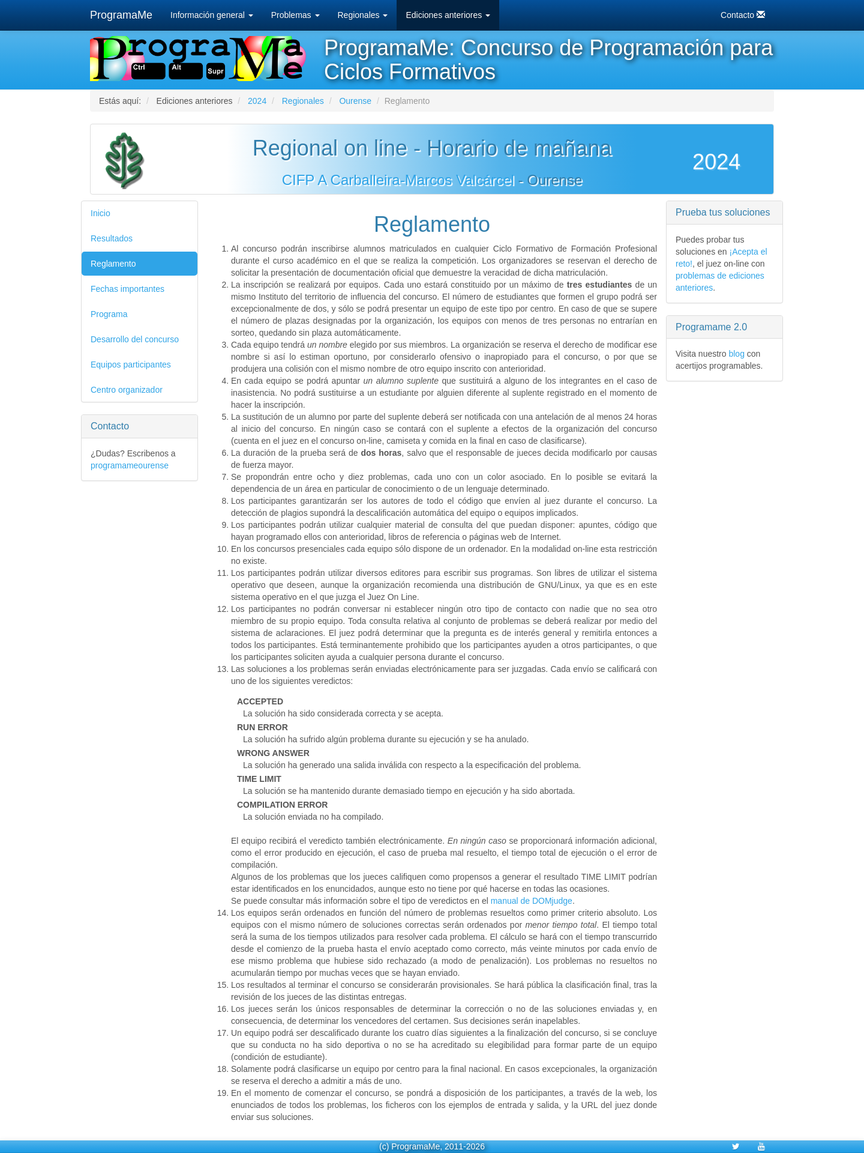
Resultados (112, 238)
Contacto (743, 15)
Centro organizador (127, 390)
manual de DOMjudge (531, 901)
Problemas (295, 15)
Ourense (355, 101)
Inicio (100, 213)
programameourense (130, 465)
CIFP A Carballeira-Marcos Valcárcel (398, 180)
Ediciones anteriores (448, 15)
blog (736, 354)
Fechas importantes (127, 289)
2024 (257, 101)
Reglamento (113, 263)
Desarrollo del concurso (135, 339)
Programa (109, 314)
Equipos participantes (131, 364)
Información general (211, 15)
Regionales (363, 15)
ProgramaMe (121, 15)
